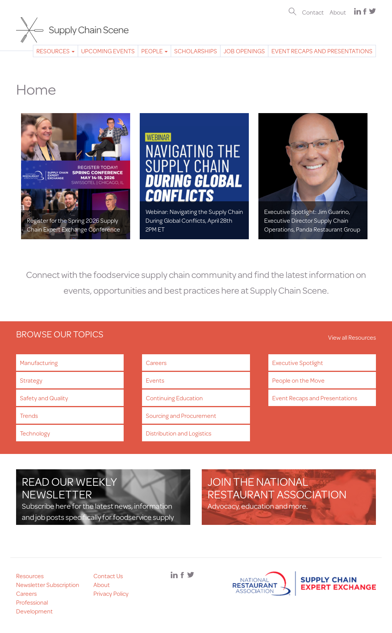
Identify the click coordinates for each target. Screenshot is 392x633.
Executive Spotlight (297, 362)
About (338, 12)
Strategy (31, 380)
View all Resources (352, 337)
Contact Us (108, 575)
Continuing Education (174, 397)
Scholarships (195, 50)
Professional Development (34, 606)
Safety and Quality (44, 397)
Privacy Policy (111, 593)
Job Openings (244, 50)
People (154, 50)
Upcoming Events (108, 50)
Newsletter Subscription (47, 584)
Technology (35, 433)
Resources (55, 50)
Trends (29, 415)
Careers (156, 362)
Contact (313, 12)
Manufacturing (39, 362)
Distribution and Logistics (178, 433)
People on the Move (298, 380)
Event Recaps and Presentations (321, 50)
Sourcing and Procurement (181, 415)
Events (155, 380)
